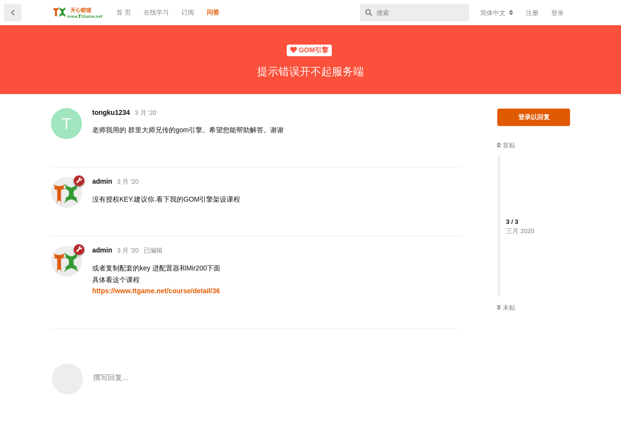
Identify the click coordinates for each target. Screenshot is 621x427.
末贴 (506, 307)
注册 (532, 12)
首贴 (506, 145)
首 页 (123, 12)
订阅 (187, 12)
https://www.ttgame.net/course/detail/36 (156, 291)
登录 (557, 12)
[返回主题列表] (12, 12)
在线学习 (156, 12)
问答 (213, 12)
